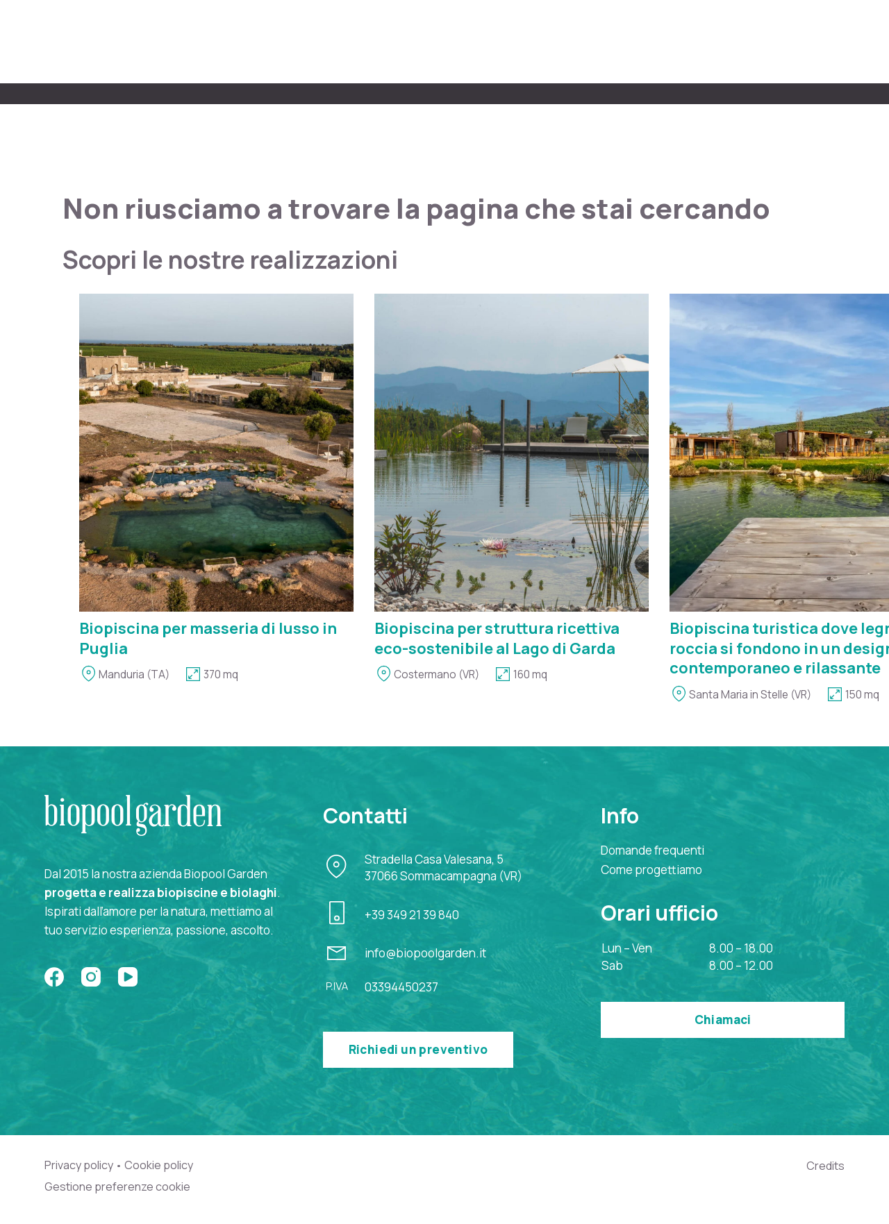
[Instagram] (91, 975)
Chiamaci (723, 1018)
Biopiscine (564, 41)
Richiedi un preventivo (418, 1048)
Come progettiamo (446, 41)
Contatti (818, 41)
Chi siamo (331, 41)
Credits (825, 1164)
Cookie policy (164, 1163)
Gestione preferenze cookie (119, 1185)
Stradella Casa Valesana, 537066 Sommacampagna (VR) (443, 866)
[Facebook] (54, 975)
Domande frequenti (652, 849)
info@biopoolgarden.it (425, 951)
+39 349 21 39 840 (412, 913)
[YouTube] (128, 975)
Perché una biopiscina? (694, 41)
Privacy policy (80, 1163)
